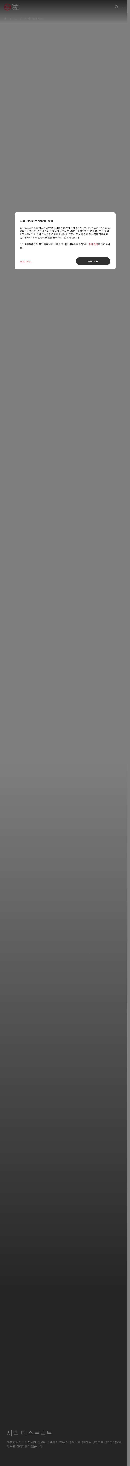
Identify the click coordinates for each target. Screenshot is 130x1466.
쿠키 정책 (93, 244)
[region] (65, 240)
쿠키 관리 (25, 261)
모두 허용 (93, 261)
